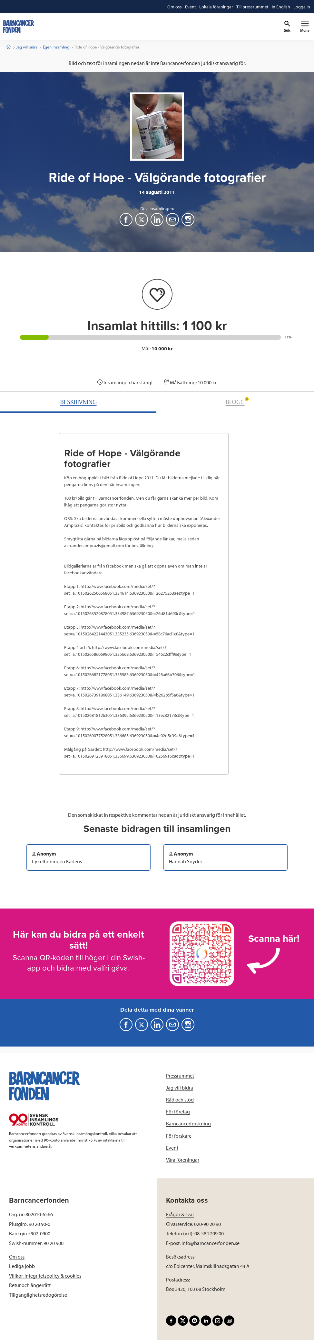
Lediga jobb (22, 1266)
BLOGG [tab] (237, 401)
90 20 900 (54, 1243)
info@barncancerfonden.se (211, 1243)
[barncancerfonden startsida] (19, 26)
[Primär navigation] (305, 26)
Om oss (17, 1256)
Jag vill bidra (26, 46)
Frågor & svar (180, 1214)
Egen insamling (56, 46)
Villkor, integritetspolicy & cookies (45, 1275)
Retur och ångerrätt (30, 1285)
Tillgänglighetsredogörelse (38, 1295)
